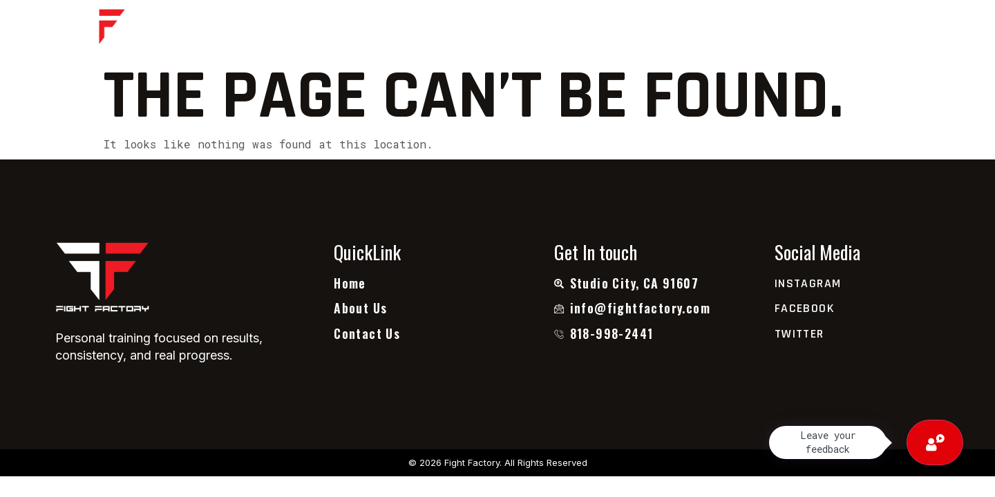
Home (351, 29)
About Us (424, 29)
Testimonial (517, 29)
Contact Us (618, 29)
